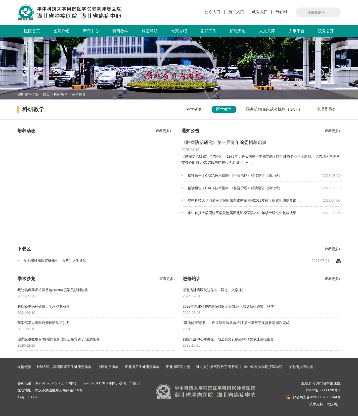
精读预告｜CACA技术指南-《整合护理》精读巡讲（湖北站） (231, 188)
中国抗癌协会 (108, 367)
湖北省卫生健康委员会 (142, 367)
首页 (46, 94)
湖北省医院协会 (178, 367)
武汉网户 (334, 404)
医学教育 (79, 94)
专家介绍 (179, 31)
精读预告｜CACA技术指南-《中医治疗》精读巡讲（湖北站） (231, 176)
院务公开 (326, 31)
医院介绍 (61, 31)
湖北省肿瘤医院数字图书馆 (217, 367)
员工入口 (236, 12)
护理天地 (238, 31)
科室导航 (150, 31)
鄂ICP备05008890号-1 (323, 390)
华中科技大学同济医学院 (263, 367)
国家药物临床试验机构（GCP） (274, 109)
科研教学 (120, 33)
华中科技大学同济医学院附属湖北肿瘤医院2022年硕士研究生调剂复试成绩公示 (240, 202)
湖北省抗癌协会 (301, 367)
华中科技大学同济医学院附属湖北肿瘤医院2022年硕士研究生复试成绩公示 (240, 215)
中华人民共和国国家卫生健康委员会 (63, 367)
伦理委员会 (326, 109)
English (281, 12)
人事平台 (297, 31)
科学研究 (194, 109)
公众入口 (213, 12)
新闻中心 (91, 31)
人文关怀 (267, 31)
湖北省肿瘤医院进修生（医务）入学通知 (51, 261)
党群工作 (208, 31)
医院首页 (32, 31)
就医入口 (260, 12)
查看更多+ (164, 131)
